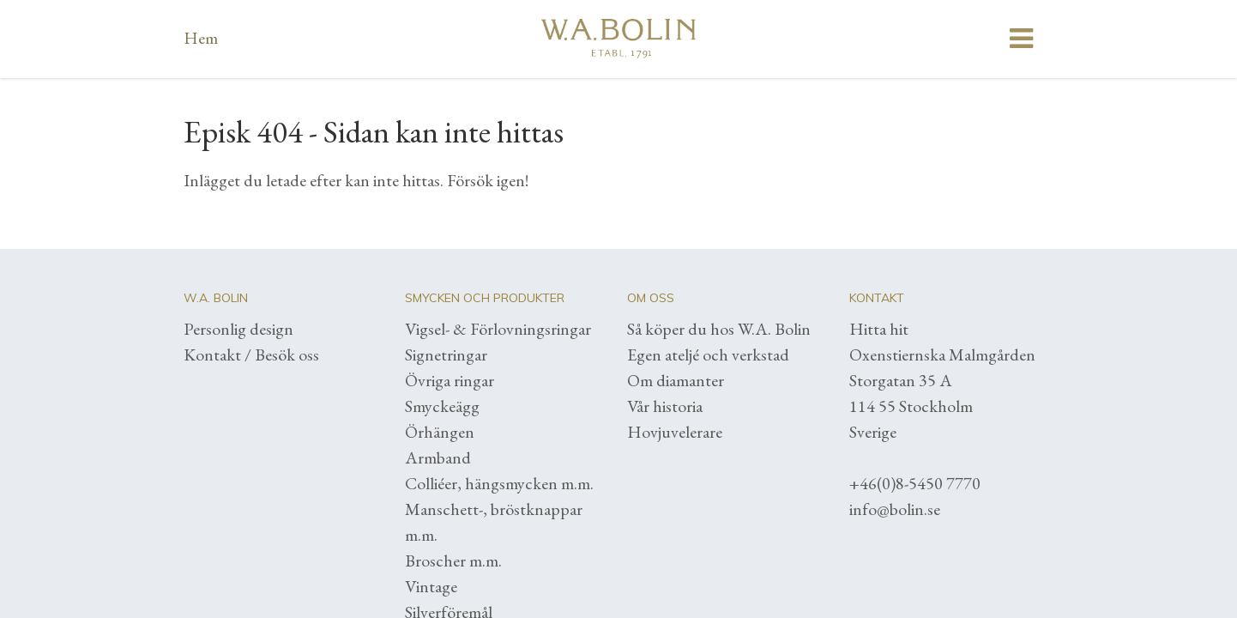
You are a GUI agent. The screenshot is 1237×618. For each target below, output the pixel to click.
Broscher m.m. (453, 560)
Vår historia (665, 406)
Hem (201, 38)
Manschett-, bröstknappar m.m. (493, 522)
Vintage (431, 586)
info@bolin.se (894, 509)
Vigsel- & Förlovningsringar (498, 329)
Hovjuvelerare (674, 432)
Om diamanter (675, 380)
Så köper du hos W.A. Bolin (719, 329)
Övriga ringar (449, 380)
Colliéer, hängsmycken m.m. (499, 483)
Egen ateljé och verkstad (708, 354)
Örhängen (439, 432)
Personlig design (238, 329)
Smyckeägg (442, 406)
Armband (438, 457)
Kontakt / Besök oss (251, 354)
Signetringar (446, 354)
